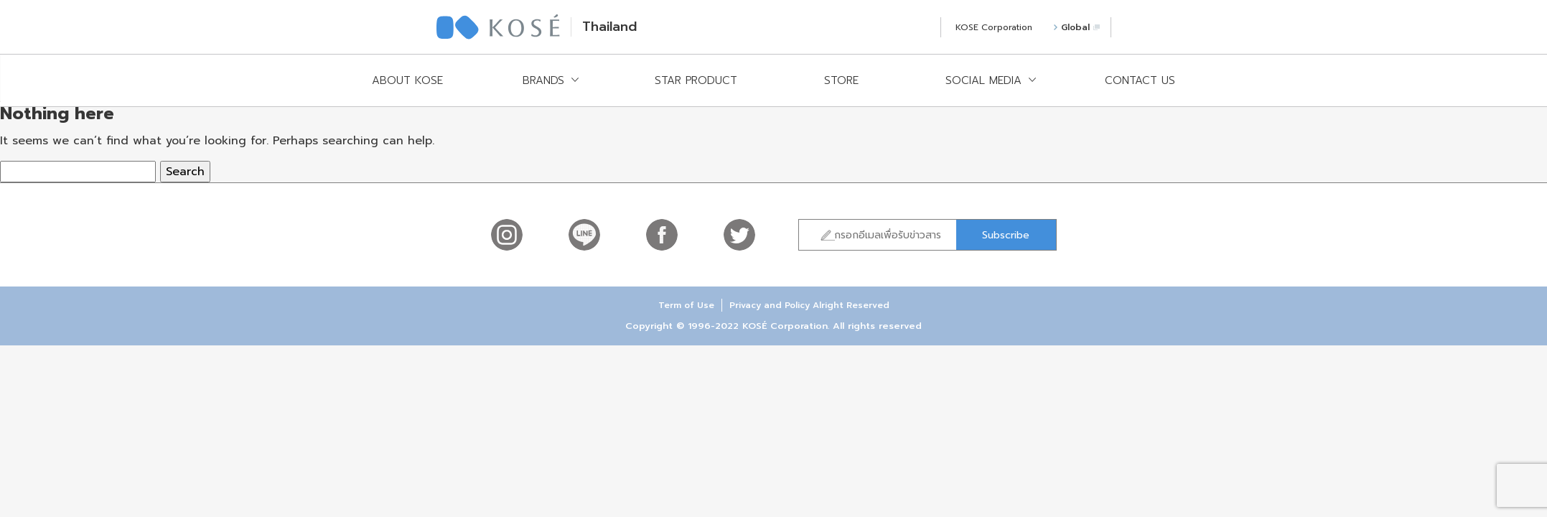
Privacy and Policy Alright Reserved (809, 305)
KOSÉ (498, 26)
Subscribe (1005, 235)
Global (1077, 27)
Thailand (609, 27)
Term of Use (686, 305)
